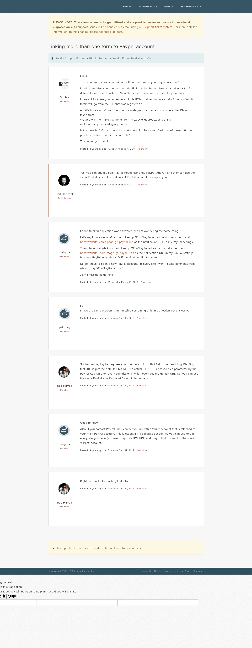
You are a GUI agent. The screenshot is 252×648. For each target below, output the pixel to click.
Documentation (191, 6)
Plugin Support (99, 58)
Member (64, 101)
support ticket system (158, 27)
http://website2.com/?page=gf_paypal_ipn (107, 253)
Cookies (197, 571)
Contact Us (146, 571)
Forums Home (148, 6)
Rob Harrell (64, 385)
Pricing (128, 6)
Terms (180, 571)
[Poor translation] (12, 596)
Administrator (64, 198)
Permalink (143, 148)
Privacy (188, 571)
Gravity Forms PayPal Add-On (131, 58)
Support (169, 6)
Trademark (169, 571)
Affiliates (158, 571)
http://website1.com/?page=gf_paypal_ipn (106, 242)
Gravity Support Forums (70, 58)
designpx (64, 252)
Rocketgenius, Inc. (85, 571)
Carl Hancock (65, 194)
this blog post (113, 32)
